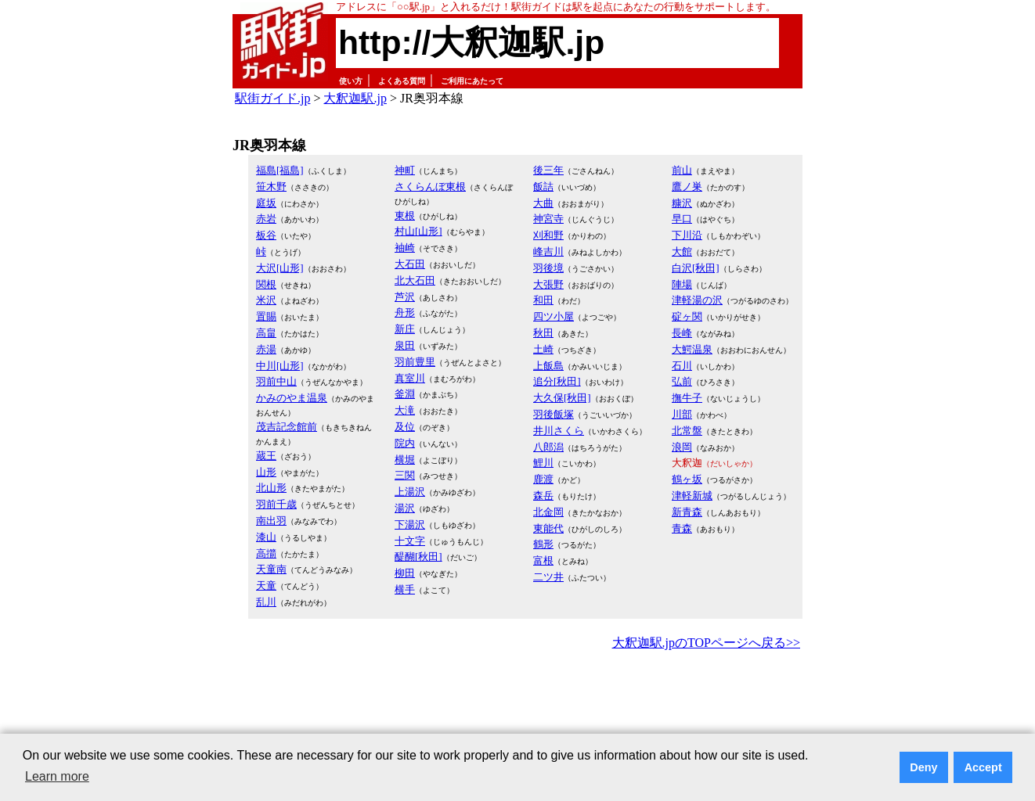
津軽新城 (692, 495)
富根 (543, 560)
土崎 (543, 349)
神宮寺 (548, 218)
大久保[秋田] (562, 398)
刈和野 (548, 235)
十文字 (410, 541)
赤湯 (266, 349)
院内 (405, 443)
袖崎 (405, 247)
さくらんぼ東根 (430, 186)
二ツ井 (548, 577)
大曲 (543, 203)
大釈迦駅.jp (354, 98)
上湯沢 (410, 491)
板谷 (266, 235)
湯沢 (405, 508)
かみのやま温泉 (291, 398)
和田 (543, 300)
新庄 (405, 329)
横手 (405, 589)
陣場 (682, 284)
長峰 (682, 333)
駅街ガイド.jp (272, 98)
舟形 (405, 312)
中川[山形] (280, 366)
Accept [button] (983, 767)
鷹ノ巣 (687, 186)
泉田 (405, 345)
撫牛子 (687, 398)
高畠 (266, 333)
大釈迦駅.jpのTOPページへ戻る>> (706, 642)
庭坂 (266, 203)
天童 (266, 585)
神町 (405, 170)
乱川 (266, 602)
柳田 (405, 573)
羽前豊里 (415, 362)
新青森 (687, 512)
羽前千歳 (276, 504)
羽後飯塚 (553, 414)
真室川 (410, 378)
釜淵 (405, 394)
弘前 (682, 381)
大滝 (405, 410)
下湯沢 (410, 524)
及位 (405, 427)
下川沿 (687, 235)
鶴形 (543, 544)
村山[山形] (418, 231)
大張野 (548, 284)
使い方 (350, 81)
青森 (682, 528)
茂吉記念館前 (286, 427)
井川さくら (558, 430)
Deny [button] (923, 767)
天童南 (271, 569)
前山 (682, 170)
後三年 (548, 170)
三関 (405, 475)
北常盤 (687, 430)
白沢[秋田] (695, 268)
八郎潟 (548, 447)
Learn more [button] (57, 776)
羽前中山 (276, 381)
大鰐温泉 (692, 349)
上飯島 (548, 366)
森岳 (543, 495)
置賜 (266, 316)
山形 (266, 472)
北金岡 (548, 512)
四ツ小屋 (553, 316)
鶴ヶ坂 (687, 479)
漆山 (266, 537)
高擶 (266, 553)
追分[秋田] (557, 381)
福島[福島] (280, 170)
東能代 (548, 528)
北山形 (271, 488)
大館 (682, 251)
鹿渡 (543, 479)
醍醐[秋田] (418, 556)
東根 (405, 215)
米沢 (266, 300)
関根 (266, 284)
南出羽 (271, 520)
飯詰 (543, 186)
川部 (682, 414)
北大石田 (415, 280)
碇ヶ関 (687, 316)
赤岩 (266, 218)
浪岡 (682, 447)
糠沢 (682, 203)
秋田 (543, 333)
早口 (682, 218)
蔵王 (266, 456)
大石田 (410, 264)
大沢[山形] (280, 268)
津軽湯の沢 (697, 300)
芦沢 (405, 297)
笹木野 (271, 186)
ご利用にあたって (472, 81)
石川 (682, 366)
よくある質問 (401, 81)
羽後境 (548, 268)
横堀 (405, 459)
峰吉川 (548, 251)
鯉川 (543, 463)
